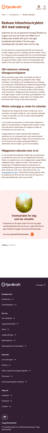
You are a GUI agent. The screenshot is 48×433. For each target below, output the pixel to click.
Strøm (4, 15)
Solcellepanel (14, 15)
